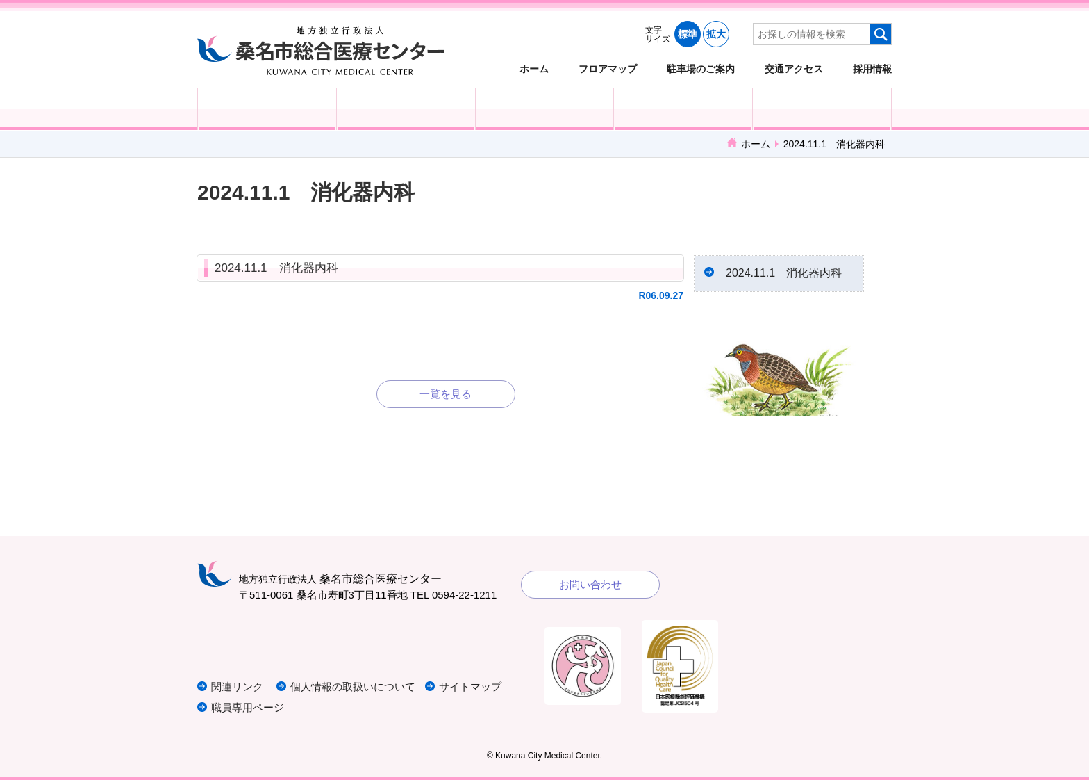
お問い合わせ (590, 584)
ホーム (534, 68)
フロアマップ (608, 68)
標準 (687, 34)
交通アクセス (794, 68)
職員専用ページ (247, 707)
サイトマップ (470, 686)
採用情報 (872, 68)
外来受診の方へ (267, 109)
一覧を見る (445, 394)
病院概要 (822, 109)
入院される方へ (406, 109)
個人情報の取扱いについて (352, 686)
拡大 (716, 34)
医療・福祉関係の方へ (544, 109)
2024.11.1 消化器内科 (276, 268)
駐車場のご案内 (701, 68)
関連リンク (237, 686)
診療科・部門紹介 (683, 109)
